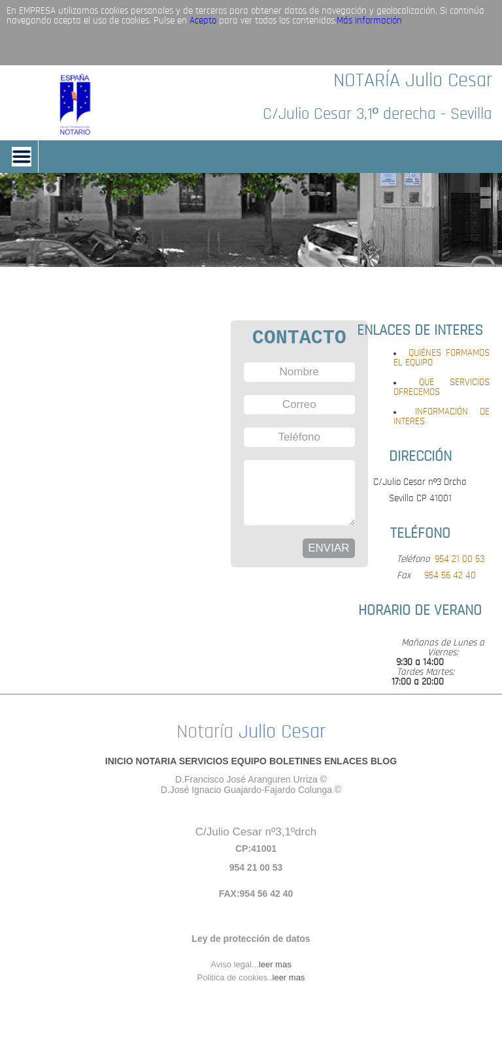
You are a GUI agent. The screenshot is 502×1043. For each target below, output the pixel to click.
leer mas (275, 964)
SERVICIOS (204, 761)
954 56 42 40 (450, 576)
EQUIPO (249, 761)
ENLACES (346, 761)
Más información (369, 21)
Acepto (203, 21)
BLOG (384, 761)
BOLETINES (295, 761)
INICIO (119, 761)
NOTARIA (156, 761)
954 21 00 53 (459, 560)
